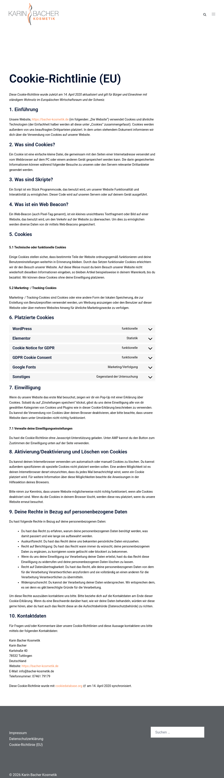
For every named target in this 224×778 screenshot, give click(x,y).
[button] (204, 14)
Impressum (18, 733)
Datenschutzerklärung (26, 739)
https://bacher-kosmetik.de (50, 119)
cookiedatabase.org (68, 686)
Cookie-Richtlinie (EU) (26, 745)
